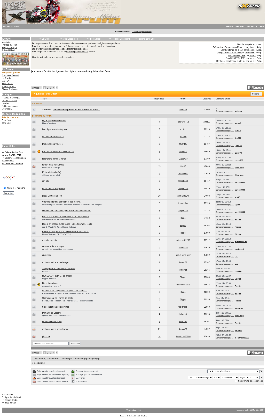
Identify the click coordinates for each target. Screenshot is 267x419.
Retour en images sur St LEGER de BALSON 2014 (65, 231)
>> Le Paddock (94, 39)
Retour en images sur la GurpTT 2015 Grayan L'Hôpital (67, 224)
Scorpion (183, 151)
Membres (240, 26)
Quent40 (183, 144)
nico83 (252, 55)
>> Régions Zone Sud (145, 39)
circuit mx (46, 255)
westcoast (183, 248)
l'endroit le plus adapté (105, 46)
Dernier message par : (225, 111)
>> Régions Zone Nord (119, 39)
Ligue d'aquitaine (49, 123)
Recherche (252, 26)
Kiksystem (239, 175)
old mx (252, 58)
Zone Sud (6, 123)
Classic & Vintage (10, 89)
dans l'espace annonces (77, 51)
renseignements (49, 240)
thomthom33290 (183, 336)
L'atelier (5, 103)
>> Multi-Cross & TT (69, 39)
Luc (236, 256)
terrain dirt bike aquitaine (53, 188)
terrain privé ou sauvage (53, 165)
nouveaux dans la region (53, 246)
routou (183, 129)
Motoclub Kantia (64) (51, 172)
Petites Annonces (10, 106)
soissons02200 (183, 240)
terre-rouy (239, 168)
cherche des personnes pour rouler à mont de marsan (66, 211)
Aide (262, 26)
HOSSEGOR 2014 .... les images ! (57, 276)
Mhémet (183, 270)
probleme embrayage (51, 321)
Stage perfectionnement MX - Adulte (58, 268)
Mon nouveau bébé (237, 55)
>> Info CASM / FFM (11, 155)
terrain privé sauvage (51, 168)
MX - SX (5, 81)
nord (46, 43)
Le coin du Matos (9, 100)
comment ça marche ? (51, 286)
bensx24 (183, 262)
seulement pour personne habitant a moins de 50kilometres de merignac (72, 205)
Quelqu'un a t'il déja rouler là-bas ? (56, 316)
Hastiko (238, 271)
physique (46, 336)
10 (159, 196)
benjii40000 (183, 181)
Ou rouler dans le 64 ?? (53, 136)
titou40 (183, 166)
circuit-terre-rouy (183, 255)
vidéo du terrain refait (51, 175)
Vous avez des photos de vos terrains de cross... (76, 110)
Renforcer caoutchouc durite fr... (231, 61)
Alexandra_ (183, 307)
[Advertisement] (15, 134)
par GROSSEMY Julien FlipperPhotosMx (59, 219)
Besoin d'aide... (12, 400)
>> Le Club (44, 39)
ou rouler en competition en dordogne (57, 249)
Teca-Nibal (183, 173)
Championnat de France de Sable (57, 298)
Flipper (183, 218)
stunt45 (238, 123)
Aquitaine (46, 271)
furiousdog (183, 203)
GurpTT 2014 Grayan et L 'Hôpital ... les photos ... (64, 291)
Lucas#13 (183, 159)
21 (159, 329)
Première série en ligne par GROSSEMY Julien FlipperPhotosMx (69, 293)
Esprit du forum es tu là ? (232, 50)
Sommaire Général (10, 75)
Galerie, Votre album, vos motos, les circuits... (53, 57)
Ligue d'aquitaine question (54, 120)
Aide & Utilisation (9, 50)
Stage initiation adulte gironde (55, 307)
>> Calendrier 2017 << (12, 152)
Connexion (136, 32)
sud (52, 43)
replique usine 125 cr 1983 (229, 53)
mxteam (183, 110)
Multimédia (7, 109)
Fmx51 (238, 286)
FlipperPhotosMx (49, 279)
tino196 (183, 136)
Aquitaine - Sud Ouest (99, 71)
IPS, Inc (143, 416)
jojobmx (251, 47)
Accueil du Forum (11, 26)
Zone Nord (6, 120)
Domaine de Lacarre (51, 313)
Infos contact (10, 403)
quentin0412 (183, 122)
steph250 (239, 308)
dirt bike (45, 181)
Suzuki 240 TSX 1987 (236, 58)
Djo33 (237, 205)
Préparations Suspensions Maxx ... (228, 47)
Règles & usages (9, 47)
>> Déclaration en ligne (12, 163)
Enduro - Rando (9, 86)
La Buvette (6, 78)
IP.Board (132, 416)
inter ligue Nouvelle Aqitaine (54, 129)
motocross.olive (183, 285)
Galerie (229, 26)
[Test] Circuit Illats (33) (52, 196)
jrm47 (237, 197)
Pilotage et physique (11, 98)
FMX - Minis (7, 83)
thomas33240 (183, 196)
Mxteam (37, 71)
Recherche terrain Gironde (54, 159)
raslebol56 (249, 53)
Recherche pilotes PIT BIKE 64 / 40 (58, 151)
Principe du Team (10, 45)
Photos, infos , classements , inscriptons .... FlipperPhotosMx (67, 301)
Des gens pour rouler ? (52, 144)
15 (159, 166)
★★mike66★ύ (241, 242)
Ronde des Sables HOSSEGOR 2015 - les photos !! (65, 216)
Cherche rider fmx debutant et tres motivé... (62, 202)
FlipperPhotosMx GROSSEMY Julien (57, 234)
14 (159, 336)
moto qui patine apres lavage (55, 262)
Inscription (146, 32)
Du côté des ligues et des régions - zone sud (65, 71)
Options (255, 94)
